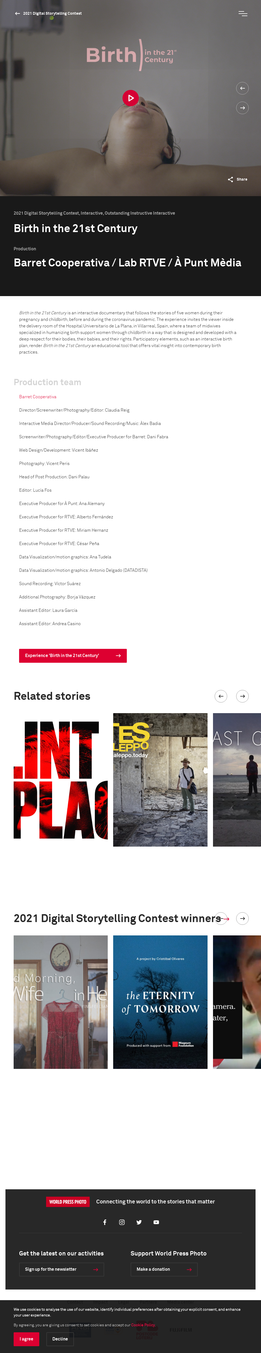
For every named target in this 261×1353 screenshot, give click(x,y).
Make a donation (153, 1269)
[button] (221, 696)
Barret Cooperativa (37, 397)
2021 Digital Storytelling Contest (52, 14)
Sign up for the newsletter (50, 1269)
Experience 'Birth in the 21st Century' (62, 655)
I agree (26, 1339)
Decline (60, 1339)
